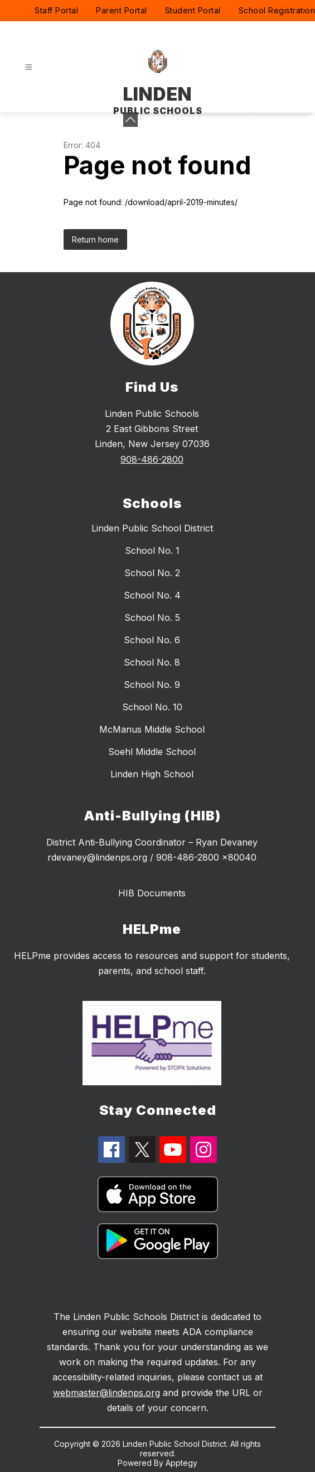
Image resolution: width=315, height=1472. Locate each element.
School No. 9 (152, 684)
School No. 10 (152, 707)
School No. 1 (152, 550)
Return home (95, 239)
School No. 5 (152, 617)
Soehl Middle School (152, 751)
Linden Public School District (152, 528)
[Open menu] (28, 67)
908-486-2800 (151, 459)
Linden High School (151, 774)
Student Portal (193, 10)
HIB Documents (152, 893)
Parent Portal (121, 10)
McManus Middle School (152, 729)
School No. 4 (152, 595)
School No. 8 (152, 662)
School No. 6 (152, 639)
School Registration (277, 10)
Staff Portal (56, 10)
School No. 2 (152, 572)
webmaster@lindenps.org (106, 1392)
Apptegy (181, 1463)
